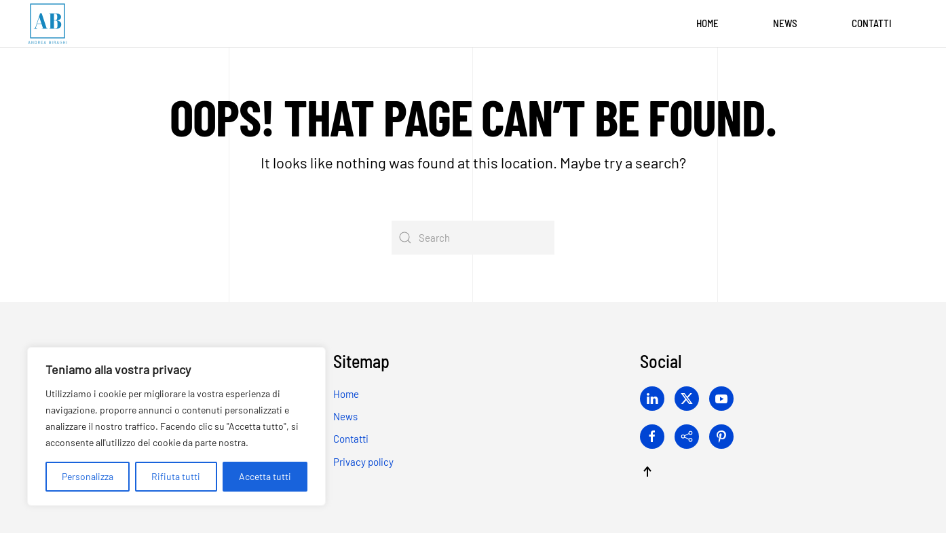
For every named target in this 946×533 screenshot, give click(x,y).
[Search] (473, 238)
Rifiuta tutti (175, 476)
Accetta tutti (265, 476)
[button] (647, 471)
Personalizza (87, 476)
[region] (176, 426)
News (785, 23)
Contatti (872, 23)
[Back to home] (47, 24)
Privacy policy (363, 462)
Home (707, 23)
